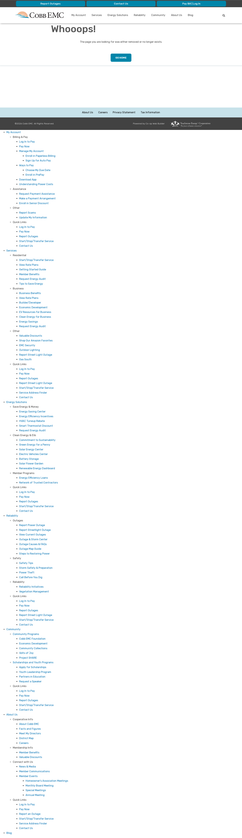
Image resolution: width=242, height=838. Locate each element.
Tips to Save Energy (31, 283)
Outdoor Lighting (29, 350)
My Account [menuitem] (79, 15)
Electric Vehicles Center (33, 454)
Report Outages (28, 236)
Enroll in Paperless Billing (40, 156)
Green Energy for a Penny (34, 444)
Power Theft (26, 572)
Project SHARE (28, 657)
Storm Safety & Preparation (36, 567)
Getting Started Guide (32, 269)
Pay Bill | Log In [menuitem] (191, 3)
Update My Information (33, 217)
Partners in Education (32, 676)
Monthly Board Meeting (40, 785)
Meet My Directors (30, 733)
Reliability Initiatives (31, 586)
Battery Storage (29, 459)
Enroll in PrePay (35, 174)
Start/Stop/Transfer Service (36, 241)
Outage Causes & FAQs (33, 544)
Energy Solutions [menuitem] (118, 15)
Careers (103, 112)
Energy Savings (28, 321)
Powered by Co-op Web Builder (149, 123)
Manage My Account (31, 151)
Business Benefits (30, 293)
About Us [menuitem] (176, 15)
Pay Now (24, 146)
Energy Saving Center (32, 411)
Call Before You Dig (30, 577)
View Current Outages (32, 534)
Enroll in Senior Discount (34, 203)
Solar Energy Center (31, 449)
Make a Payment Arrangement (37, 198)
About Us (87, 112)
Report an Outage (29, 814)
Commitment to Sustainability (37, 440)
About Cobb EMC (29, 724)
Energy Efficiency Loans (33, 477)
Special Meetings (36, 790)
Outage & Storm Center (33, 539)
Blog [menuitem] (190, 15)
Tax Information (150, 112)
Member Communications (34, 771)
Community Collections (33, 648)
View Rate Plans (28, 264)
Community (13, 629)
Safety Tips (26, 563)
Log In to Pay (27, 141)
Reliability (12, 515)
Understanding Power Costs (36, 184)
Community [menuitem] (158, 15)
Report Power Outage (32, 525)
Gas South (25, 359)
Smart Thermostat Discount (36, 425)
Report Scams (27, 212)
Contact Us (26, 245)
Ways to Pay (26, 165)
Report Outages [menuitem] (50, 3)
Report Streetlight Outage (35, 530)
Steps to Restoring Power (34, 553)
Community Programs (26, 634)
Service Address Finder (33, 392)
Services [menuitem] (97, 15)
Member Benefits (29, 274)
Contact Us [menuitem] (121, 3)
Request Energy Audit (32, 279)
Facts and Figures (30, 728)
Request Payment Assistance (37, 194)
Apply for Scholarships (32, 667)
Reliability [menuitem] (140, 15)
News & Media (27, 766)
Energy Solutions (16, 402)
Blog (9, 833)
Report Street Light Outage (35, 354)
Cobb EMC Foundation (32, 638)
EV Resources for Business (35, 312)
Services (11, 250)
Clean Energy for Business (35, 317)
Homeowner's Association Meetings (47, 780)
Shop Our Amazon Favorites (36, 340)
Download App (27, 179)
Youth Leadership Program (35, 672)
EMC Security (27, 345)
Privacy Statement (124, 112)
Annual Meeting (35, 795)
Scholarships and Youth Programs (33, 662)
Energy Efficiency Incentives (36, 416)
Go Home (121, 57)
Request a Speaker (30, 681)
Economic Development (33, 307)
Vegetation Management (34, 591)
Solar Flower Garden (31, 463)
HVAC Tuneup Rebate (32, 421)
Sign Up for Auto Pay (38, 160)
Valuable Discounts (30, 335)
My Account (13, 132)
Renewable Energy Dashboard (37, 468)
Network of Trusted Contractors (38, 482)
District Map (26, 738)
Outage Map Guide (30, 549)
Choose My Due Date (38, 170)
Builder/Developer (30, 302)
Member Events (28, 776)
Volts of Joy (26, 653)
